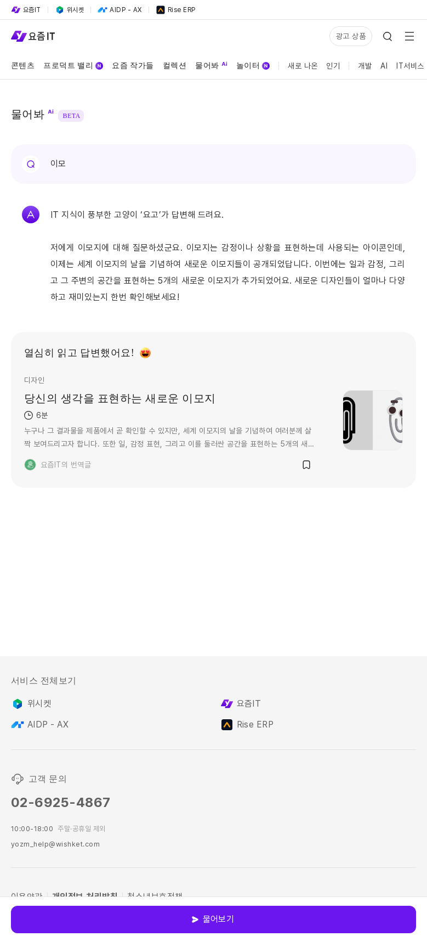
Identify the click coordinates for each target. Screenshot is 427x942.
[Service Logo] (33, 36)
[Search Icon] (387, 36)
